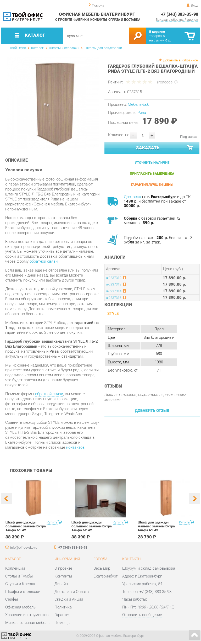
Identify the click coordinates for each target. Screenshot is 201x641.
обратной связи (44, 261)
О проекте (63, 20)
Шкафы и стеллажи (64, 48)
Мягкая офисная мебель (27, 622)
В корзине (157, 32)
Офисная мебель (20, 607)
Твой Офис (17, 48)
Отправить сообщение (142, 614)
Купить (52, 522)
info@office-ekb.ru (23, 547)
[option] (53, 103)
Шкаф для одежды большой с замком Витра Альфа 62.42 (91, 526)
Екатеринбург (105, 576)
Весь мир (101, 568)
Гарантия (62, 614)
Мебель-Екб (138, 104)
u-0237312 (113, 278)
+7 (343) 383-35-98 (179, 14)
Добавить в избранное (180, 60)
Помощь (62, 622)
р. (168, 40)
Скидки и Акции (68, 599)
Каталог (37, 48)
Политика (63, 607)
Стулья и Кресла (20, 583)
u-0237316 (113, 298)
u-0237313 (113, 284)
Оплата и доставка (124, 20)
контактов (75, 447)
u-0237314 (113, 291)
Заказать (165, 148)
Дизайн (61, 583)
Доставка (132, 196)
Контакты (98, 20)
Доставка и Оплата (71, 591)
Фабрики (81, 20)
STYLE (113, 313)
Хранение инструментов (26, 614)
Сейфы (11, 599)
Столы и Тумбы (19, 576)
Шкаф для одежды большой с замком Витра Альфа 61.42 (25, 526)
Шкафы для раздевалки (103, 48)
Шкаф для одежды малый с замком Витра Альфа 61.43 (156, 526)
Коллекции (15, 568)
